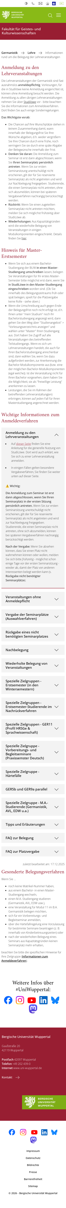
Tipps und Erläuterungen (25, 824)
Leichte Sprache (55, 3)
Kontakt (7, 1077)
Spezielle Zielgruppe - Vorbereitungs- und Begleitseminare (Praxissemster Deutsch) (25, 752)
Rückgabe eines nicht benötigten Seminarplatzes (27, 634)
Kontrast (27, 3)
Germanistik (9, 53)
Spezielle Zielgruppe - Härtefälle (22, 773)
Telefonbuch (34, 3)
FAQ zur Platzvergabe (22, 851)
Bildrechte (33, 1165)
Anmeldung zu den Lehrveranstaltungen (22, 434)
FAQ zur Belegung (19, 838)
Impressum (33, 1151)
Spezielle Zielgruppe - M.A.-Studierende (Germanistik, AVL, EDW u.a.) (27, 806)
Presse (33, 1172)
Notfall (48, 3)
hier (24, 238)
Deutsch (62, 3)
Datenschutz (33, 1158)
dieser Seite (23, 444)
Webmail (41, 3)
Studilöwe (30, 102)
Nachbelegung (17, 650)
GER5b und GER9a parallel (26, 789)
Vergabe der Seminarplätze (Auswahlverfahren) (27, 616)
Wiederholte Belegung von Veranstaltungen (26, 665)
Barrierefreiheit (33, 1179)
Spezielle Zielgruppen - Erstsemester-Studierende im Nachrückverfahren (29, 706)
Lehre (32, 53)
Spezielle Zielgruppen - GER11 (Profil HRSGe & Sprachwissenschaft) (29, 728)
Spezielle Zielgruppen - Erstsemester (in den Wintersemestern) (23, 685)
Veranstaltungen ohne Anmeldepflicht (23, 599)
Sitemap (33, 1186)
